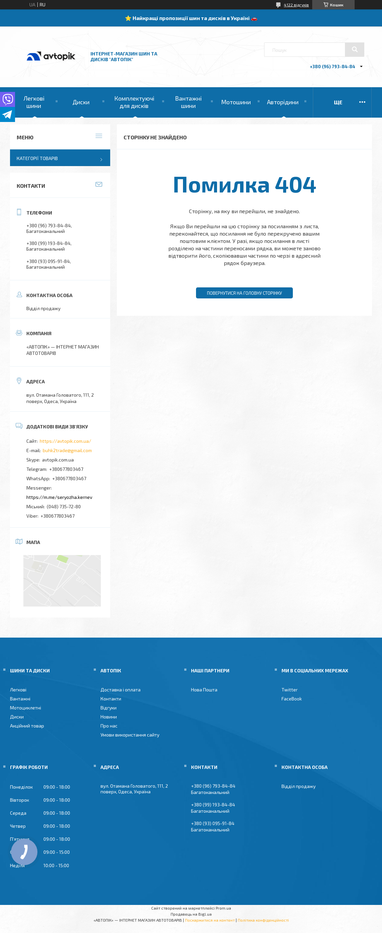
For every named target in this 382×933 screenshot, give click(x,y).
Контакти (111, 698)
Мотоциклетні (25, 707)
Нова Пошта (204, 689)
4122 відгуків (296, 4)
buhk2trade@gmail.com (67, 450)
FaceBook (291, 698)
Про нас (109, 725)
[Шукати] (354, 49)
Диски (80, 102)
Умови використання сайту (130, 735)
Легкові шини (33, 102)
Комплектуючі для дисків (134, 102)
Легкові (18, 689)
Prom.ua (223, 908)
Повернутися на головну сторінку (244, 293)
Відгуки (109, 707)
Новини (109, 716)
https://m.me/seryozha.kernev (59, 497)
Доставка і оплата (121, 689)
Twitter (289, 689)
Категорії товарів (37, 158)
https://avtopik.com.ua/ (65, 441)
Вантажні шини (188, 102)
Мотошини (236, 102)
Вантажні (20, 698)
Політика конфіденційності (263, 920)
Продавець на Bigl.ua (191, 914)
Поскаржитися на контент (210, 920)
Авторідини (283, 102)
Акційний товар (27, 725)
